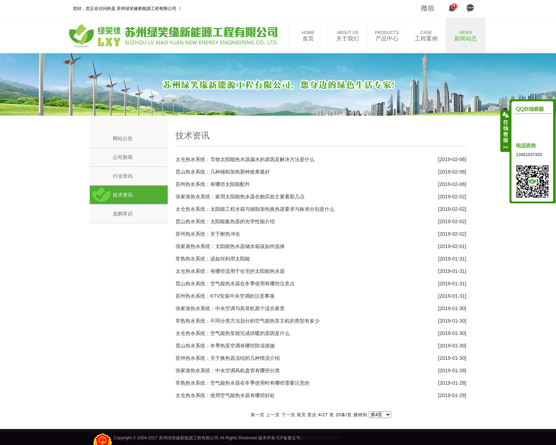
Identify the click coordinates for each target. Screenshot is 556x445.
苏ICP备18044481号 (320, 437)
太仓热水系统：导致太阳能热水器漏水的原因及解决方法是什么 (245, 159)
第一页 (258, 414)
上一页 (273, 414)
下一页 (288, 414)
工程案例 (426, 36)
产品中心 (386, 36)
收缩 (505, 131)
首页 (308, 36)
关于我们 (347, 36)
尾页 (301, 414)
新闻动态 (465, 36)
